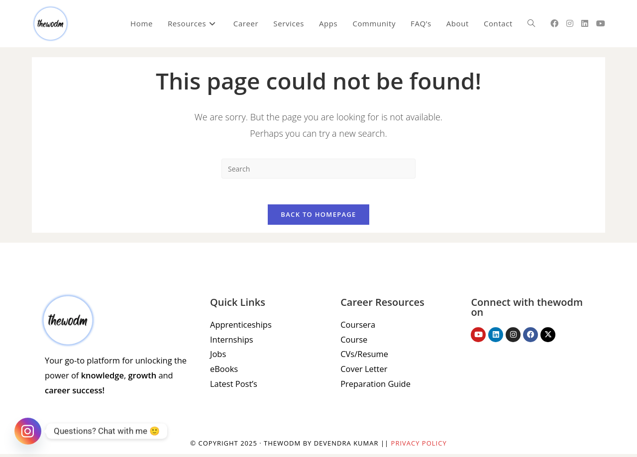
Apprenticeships (240, 328)
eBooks (223, 371)
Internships (231, 343)
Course (353, 343)
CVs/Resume (363, 357)
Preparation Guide (374, 385)
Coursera (357, 328)
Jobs (217, 357)
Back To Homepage (318, 218)
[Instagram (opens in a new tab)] (569, 23)
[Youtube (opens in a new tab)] (600, 23)
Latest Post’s (233, 385)
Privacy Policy (419, 446)
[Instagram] (27, 431)
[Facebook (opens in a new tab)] (554, 23)
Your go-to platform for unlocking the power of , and (114, 379)
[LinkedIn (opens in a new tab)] (584, 23)
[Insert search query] (318, 169)
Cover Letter (363, 371)
